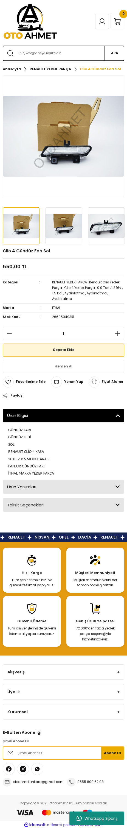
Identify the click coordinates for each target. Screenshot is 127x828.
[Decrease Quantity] (8, 333)
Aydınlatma (74, 293)
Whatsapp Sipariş (97, 818)
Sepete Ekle (63, 349)
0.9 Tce (103, 288)
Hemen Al (63, 366)
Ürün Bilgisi (17, 415)
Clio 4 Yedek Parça (79, 288)
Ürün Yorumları (21, 487)
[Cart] (117, 21)
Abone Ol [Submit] (112, 753)
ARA (114, 53)
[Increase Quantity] (119, 333)
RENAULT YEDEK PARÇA (69, 282)
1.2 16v (116, 288)
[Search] (63, 53)
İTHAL (56, 308)
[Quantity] (63, 333)
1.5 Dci (57, 293)
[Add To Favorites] (24, 382)
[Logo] (30, 21)
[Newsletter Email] (63, 753)
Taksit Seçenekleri (25, 505)
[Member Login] (102, 21)
